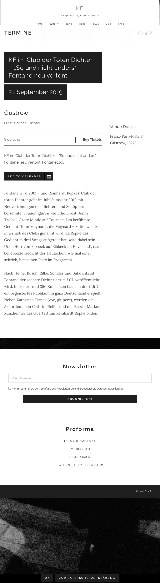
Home (36, 24)
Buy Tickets (92, 140)
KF (80, 8)
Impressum (80, 448)
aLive (68, 24)
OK (47, 577)
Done (82, 24)
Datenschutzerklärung (109, 388)
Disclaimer (80, 457)
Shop (124, 24)
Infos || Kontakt (80, 440)
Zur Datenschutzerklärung (87, 577)
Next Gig (151, 32)
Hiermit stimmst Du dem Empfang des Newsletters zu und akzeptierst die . (65, 388)
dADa (96, 24)
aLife (54, 24)
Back (144, 32)
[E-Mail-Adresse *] (80, 378)
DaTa (110, 24)
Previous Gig (138, 32)
